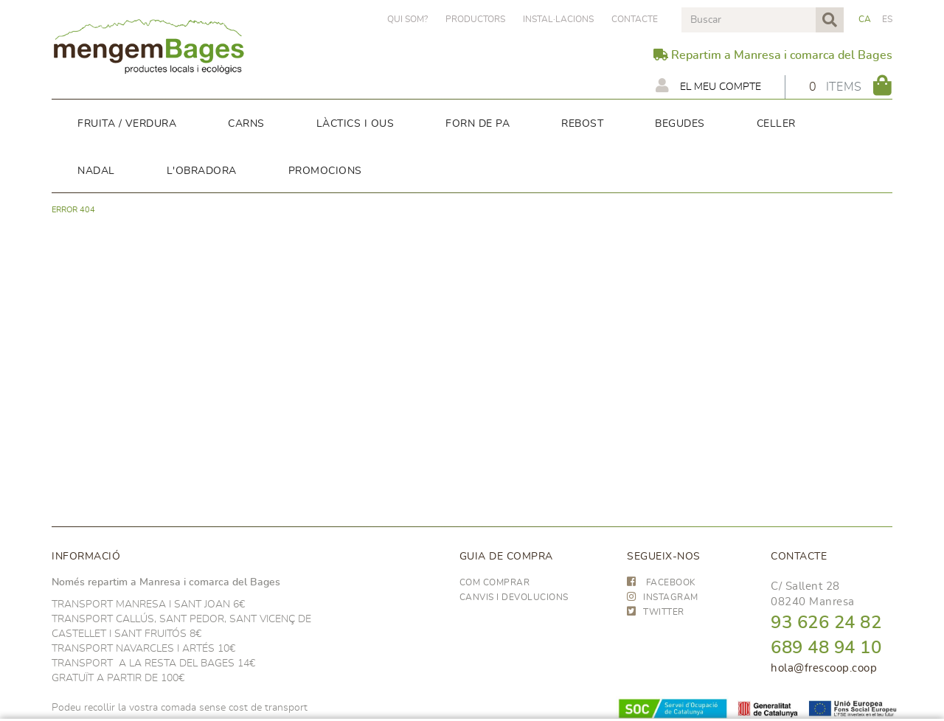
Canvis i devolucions (514, 597)
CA (865, 19)
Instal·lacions (558, 19)
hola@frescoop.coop (824, 668)
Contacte (634, 19)
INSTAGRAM (662, 597)
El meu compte (708, 85)
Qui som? (407, 19)
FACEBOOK (661, 582)
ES (887, 19)
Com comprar (494, 582)
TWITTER (655, 611)
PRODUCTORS (475, 19)
